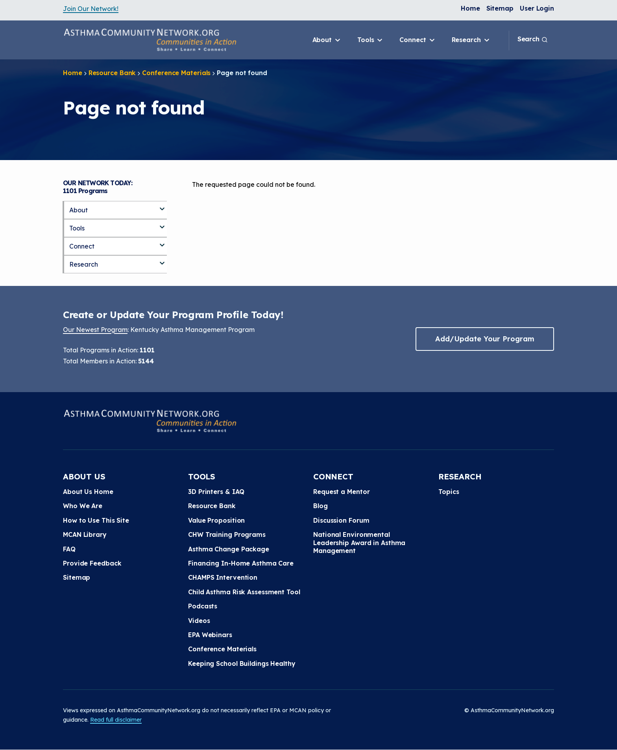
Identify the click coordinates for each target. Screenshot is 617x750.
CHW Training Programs (227, 534)
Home (470, 8)
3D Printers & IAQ (216, 492)
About (327, 40)
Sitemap (500, 8)
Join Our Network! (90, 9)
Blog (320, 506)
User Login (537, 8)
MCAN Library (85, 534)
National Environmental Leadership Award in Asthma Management (359, 543)
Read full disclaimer (116, 719)
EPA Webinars (210, 635)
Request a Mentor (341, 492)
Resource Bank (112, 73)
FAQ (69, 549)
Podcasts (202, 606)
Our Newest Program (95, 330)
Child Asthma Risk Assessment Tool (244, 592)
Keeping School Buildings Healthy (242, 663)
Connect (417, 40)
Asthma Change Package (228, 549)
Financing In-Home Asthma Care (241, 563)
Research (471, 40)
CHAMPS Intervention (222, 577)
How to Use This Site (96, 520)
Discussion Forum (341, 520)
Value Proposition (216, 520)
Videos (199, 621)
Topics (448, 492)
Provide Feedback (92, 563)
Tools (370, 40)
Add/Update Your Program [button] (484, 338)
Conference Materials (176, 73)
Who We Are (82, 506)
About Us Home (88, 492)
